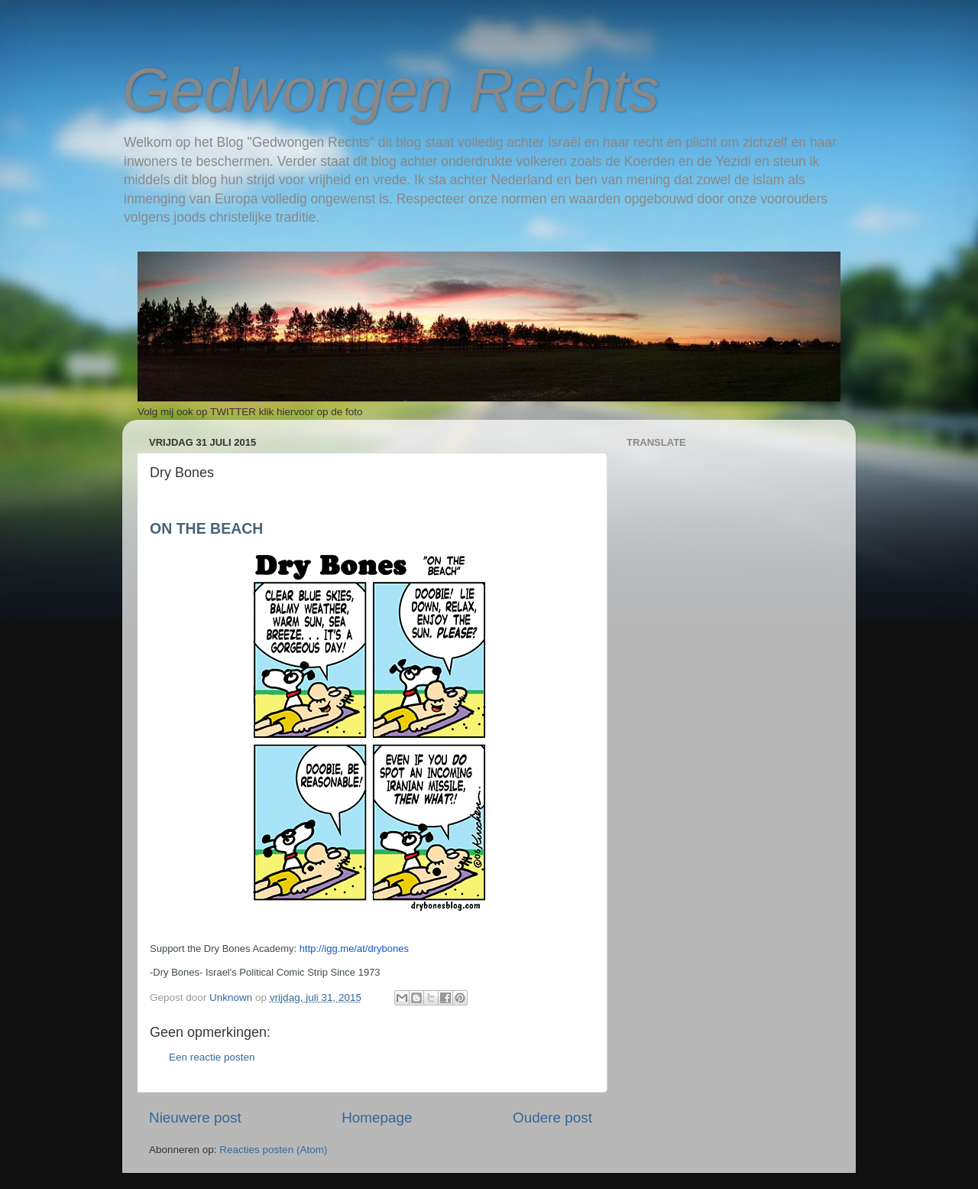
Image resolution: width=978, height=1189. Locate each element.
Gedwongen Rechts (390, 90)
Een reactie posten (212, 1057)
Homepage (377, 1117)
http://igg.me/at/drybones (354, 948)
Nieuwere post (195, 1117)
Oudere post (552, 1117)
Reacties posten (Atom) (273, 1149)
